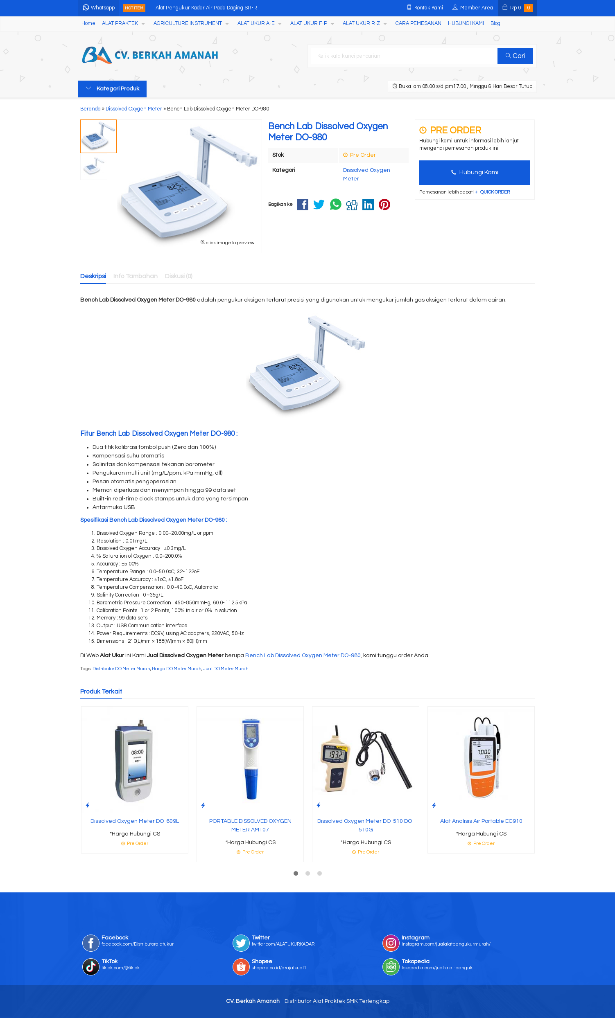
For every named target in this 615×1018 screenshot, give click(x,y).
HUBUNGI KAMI (466, 23)
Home (88, 23)
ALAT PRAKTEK (120, 23)
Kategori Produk (112, 88)
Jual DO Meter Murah (226, 669)
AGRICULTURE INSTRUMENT (188, 23)
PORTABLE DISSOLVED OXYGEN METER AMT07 (250, 825)
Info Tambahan (135, 276)
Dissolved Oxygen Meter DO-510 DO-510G (365, 825)
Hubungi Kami (474, 172)
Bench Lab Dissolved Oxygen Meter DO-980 (303, 655)
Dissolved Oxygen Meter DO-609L (134, 821)
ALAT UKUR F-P (308, 23)
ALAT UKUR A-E (256, 23)
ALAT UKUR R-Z (361, 23)
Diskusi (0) (178, 276)
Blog (495, 23)
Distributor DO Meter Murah (121, 669)
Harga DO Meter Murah (176, 669)
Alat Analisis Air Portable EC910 (481, 821)
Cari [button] (515, 56)
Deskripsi (93, 276)
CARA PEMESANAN (418, 23)
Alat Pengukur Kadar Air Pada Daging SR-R (206, 8)
